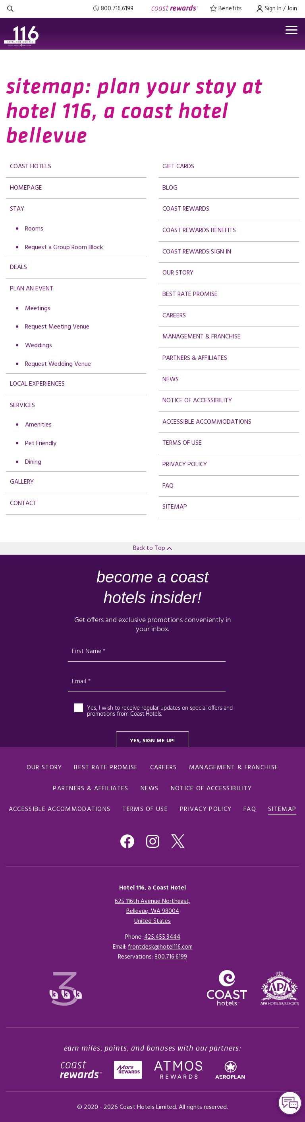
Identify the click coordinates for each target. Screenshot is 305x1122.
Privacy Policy (184, 464)
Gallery (22, 482)
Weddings (38, 345)
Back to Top (152, 548)
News (170, 380)
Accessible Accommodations (206, 422)
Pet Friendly (40, 443)
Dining (33, 462)
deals (18, 267)
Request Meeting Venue (57, 327)
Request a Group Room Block (64, 247)
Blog (170, 188)
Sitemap (174, 507)
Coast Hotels (30, 166)
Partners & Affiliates (194, 358)
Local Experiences (37, 384)
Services (22, 405)
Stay (17, 209)
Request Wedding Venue (58, 364)
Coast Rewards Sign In (196, 252)
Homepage (26, 188)
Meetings (37, 309)
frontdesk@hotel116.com (160, 947)
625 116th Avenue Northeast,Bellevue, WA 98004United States (152, 911)
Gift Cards (178, 166)
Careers (174, 316)
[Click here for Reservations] (170, 957)
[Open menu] (291, 31)
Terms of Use (182, 443)
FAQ (168, 486)
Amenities (38, 425)
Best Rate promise (190, 294)
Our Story (177, 273)
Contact (23, 503)
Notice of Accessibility (197, 401)
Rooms (34, 229)
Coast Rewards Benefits (199, 230)
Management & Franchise (201, 337)
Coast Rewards (185, 209)
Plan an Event (31, 289)
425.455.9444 (162, 937)
